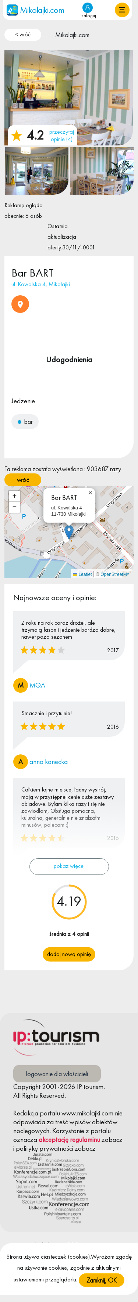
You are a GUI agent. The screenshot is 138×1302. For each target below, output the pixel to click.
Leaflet (82, 574)
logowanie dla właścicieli (57, 1074)
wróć (23, 480)
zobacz (112, 1139)
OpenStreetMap (116, 574)
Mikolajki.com (72, 34)
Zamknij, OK (101, 1291)
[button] (122, 10)
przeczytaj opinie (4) (61, 135)
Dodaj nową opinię (69, 954)
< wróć (23, 34)
